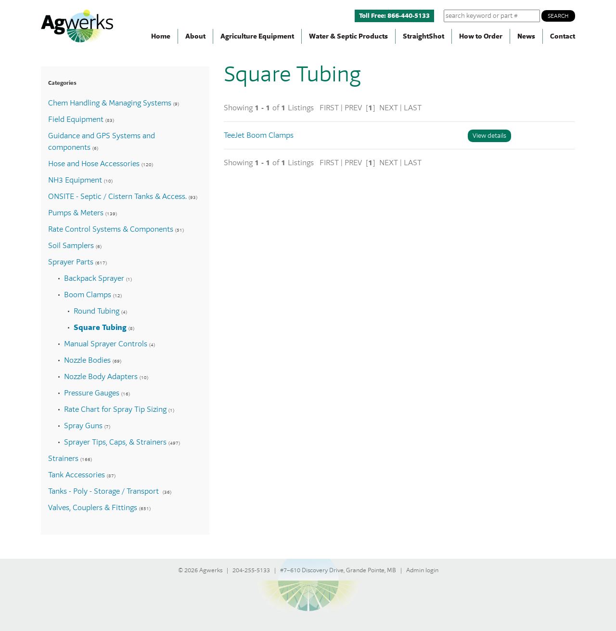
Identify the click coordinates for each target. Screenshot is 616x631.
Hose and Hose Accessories (94, 163)
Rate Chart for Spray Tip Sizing (115, 409)
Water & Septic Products (348, 36)
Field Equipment (75, 119)
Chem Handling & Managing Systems (109, 103)
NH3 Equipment (75, 180)
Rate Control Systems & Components (110, 229)
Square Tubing (100, 327)
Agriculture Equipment (257, 36)
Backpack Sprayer (94, 278)
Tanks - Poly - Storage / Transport (104, 491)
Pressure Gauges (91, 393)
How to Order (480, 36)
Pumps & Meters (75, 213)
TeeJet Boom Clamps (259, 135)
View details (489, 136)
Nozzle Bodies (87, 360)
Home (160, 36)
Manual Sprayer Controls (105, 344)
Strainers (63, 458)
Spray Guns (83, 425)
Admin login (422, 570)
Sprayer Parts (70, 262)
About (195, 36)
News (526, 36)
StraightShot (423, 36)
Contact (562, 36)
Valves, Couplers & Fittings (92, 507)
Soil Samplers (71, 245)
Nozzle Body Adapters (101, 376)
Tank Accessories (76, 475)
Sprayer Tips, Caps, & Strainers (115, 442)
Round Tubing (96, 311)
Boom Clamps (87, 294)
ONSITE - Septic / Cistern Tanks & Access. (117, 196)
